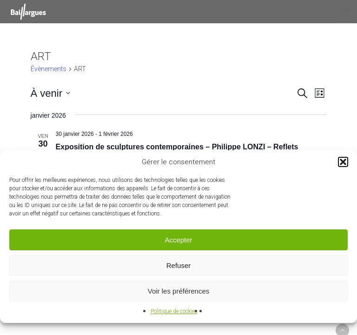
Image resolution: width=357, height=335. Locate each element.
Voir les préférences (179, 291)
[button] (343, 162)
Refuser (178, 265)
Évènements (48, 69)
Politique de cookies (174, 311)
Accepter (178, 240)
